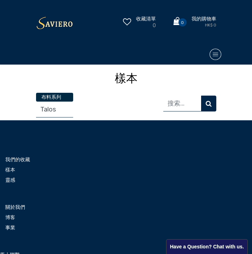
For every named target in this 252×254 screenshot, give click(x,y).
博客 (10, 217)
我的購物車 (204, 19)
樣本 (10, 170)
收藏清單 (146, 19)
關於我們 (15, 207)
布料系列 (51, 97)
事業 (10, 228)
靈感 (10, 180)
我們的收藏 (17, 160)
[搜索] (208, 103)
